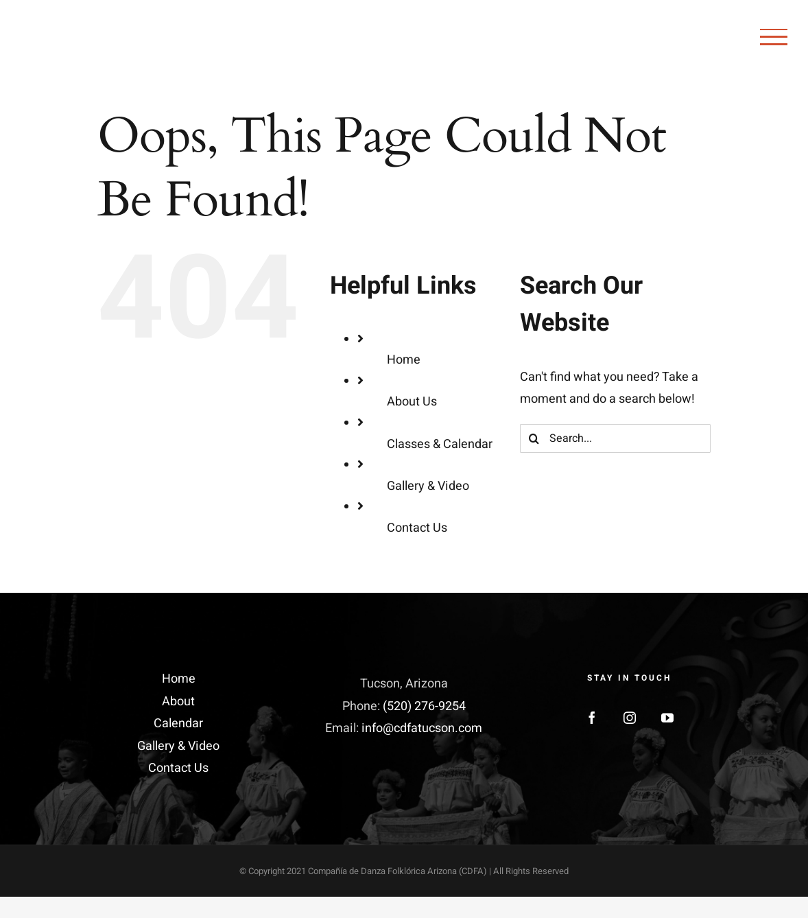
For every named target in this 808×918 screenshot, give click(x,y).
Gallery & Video (428, 486)
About (178, 701)
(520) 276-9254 (424, 706)
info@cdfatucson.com (421, 728)
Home (403, 360)
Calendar (178, 723)
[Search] (534, 438)
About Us (412, 401)
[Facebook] (592, 718)
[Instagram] (630, 718)
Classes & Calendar (439, 444)
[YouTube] (667, 718)
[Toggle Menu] (773, 37)
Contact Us (417, 528)
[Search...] (615, 438)
